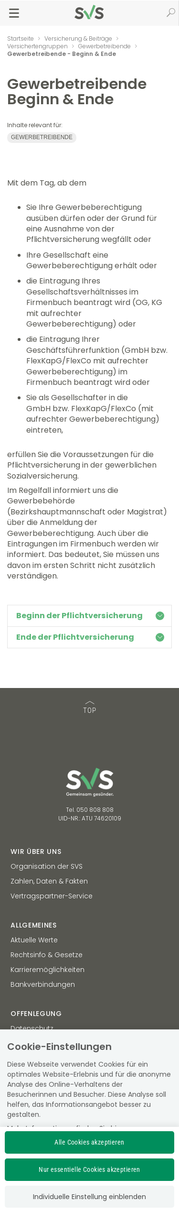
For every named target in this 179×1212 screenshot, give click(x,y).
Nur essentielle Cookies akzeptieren (89, 1169)
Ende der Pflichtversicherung (90, 637)
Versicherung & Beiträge (78, 38)
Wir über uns (36, 851)
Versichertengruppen (37, 46)
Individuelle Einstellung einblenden (89, 1196)
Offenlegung (36, 1013)
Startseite (20, 38)
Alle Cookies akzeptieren (89, 1142)
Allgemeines (34, 925)
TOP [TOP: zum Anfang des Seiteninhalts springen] (89, 708)
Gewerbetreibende (104, 46)
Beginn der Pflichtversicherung (90, 615)
